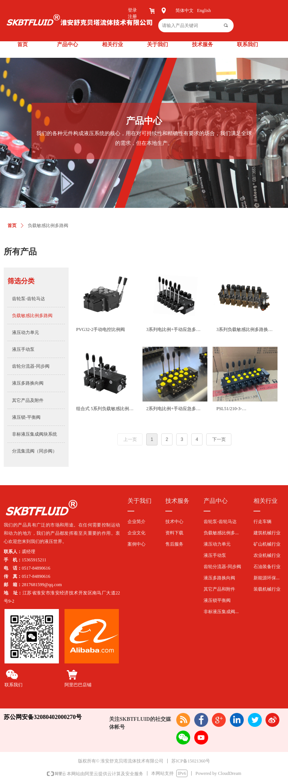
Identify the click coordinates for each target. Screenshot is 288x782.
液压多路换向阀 (28, 383)
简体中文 (185, 10)
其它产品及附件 (28, 400)
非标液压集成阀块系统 (34, 434)
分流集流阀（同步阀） (34, 451)
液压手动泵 (23, 349)
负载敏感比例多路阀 (32, 315)
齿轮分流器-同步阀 (31, 366)
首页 (12, 225)
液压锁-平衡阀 (26, 417)
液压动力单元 (25, 332)
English (204, 10)
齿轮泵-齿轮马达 (28, 298)
